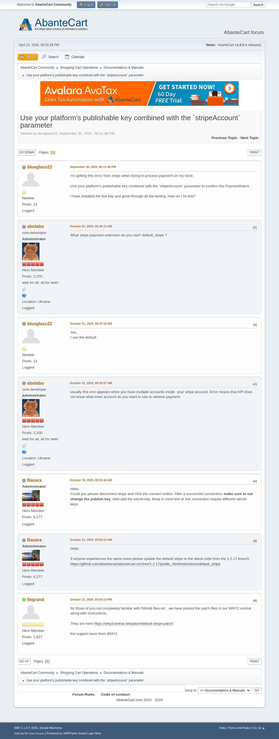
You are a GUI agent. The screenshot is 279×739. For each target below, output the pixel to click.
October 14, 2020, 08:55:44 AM (91, 480)
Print (254, 152)
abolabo (35, 226)
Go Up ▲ (259, 727)
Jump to (190, 690)
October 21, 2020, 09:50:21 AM (91, 539)
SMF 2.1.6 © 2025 (26, 727)
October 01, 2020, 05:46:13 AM (91, 226)
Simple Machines (51, 727)
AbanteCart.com (129, 700)
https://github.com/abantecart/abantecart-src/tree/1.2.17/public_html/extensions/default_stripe (145, 564)
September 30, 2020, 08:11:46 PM (93, 166)
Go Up (24, 661)
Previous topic (224, 138)
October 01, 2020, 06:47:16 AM (91, 323)
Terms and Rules (239, 727)
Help (222, 727)
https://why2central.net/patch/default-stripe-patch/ (133, 624)
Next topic (250, 138)
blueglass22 (39, 167)
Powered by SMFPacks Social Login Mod (74, 733)
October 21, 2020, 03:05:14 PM (91, 599)
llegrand (35, 599)
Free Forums (36, 733)
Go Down (26, 152)
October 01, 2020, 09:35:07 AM (91, 383)
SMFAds (19, 733)
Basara (34, 480)
